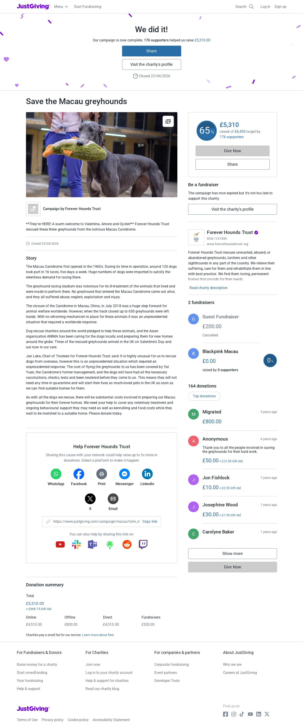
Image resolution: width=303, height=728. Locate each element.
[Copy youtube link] (60, 545)
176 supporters (232, 137)
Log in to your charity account (109, 672)
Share (151, 51)
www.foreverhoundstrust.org (227, 244)
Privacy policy (53, 720)
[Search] (244, 6)
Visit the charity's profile (151, 64)
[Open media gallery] (101, 154)
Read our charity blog (102, 689)
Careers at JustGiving (240, 672)
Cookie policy (78, 720)
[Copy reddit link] (126, 545)
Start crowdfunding (32, 672)
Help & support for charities (107, 681)
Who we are (232, 664)
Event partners (165, 672)
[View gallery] (168, 121)
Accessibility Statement (111, 720)
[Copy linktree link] (109, 546)
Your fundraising (30, 681)
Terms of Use (27, 720)
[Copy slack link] (76, 545)
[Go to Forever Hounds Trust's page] (196, 237)
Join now (93, 664)
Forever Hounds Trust (83, 209)
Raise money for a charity (37, 664)
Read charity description (208, 288)
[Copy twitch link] (143, 545)
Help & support (28, 689)
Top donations (204, 396)
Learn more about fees (98, 635)
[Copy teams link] (92, 545)
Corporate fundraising (171, 664)
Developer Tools (167, 681)
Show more (237, 554)
